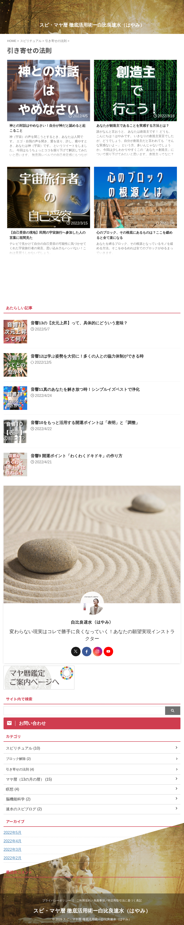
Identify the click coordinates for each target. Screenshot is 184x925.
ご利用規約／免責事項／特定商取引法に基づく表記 (109, 902)
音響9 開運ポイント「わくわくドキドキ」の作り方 (79, 456)
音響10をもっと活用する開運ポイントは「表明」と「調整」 (88, 423)
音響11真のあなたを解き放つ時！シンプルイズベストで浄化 (88, 390)
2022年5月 (13, 835)
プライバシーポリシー (56, 902)
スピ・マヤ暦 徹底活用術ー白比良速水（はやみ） (92, 25)
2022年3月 (13, 852)
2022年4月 (13, 843)
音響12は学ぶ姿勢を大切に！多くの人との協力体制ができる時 (90, 357)
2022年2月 (13, 860)
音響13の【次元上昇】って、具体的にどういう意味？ (82, 324)
